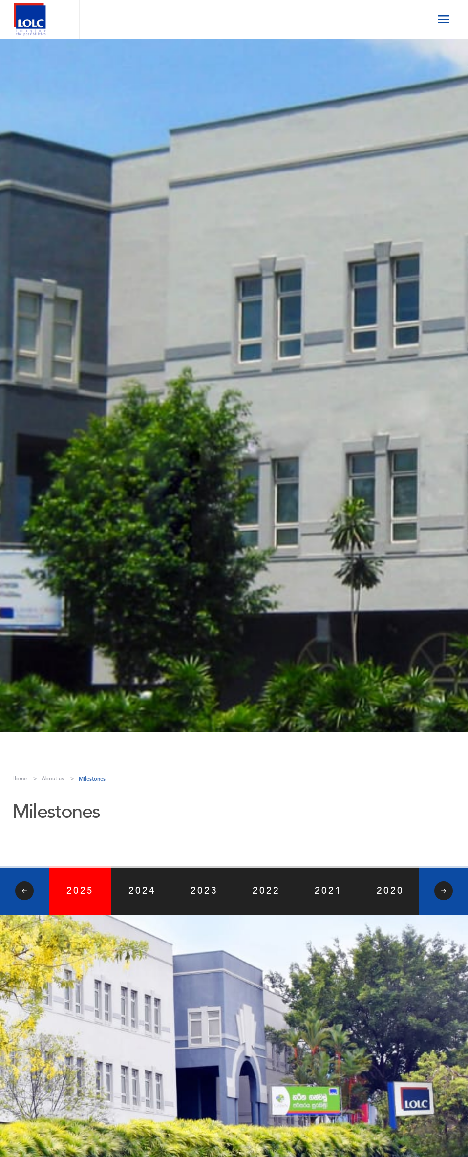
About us (53, 778)
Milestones (92, 778)
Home (19, 778)
